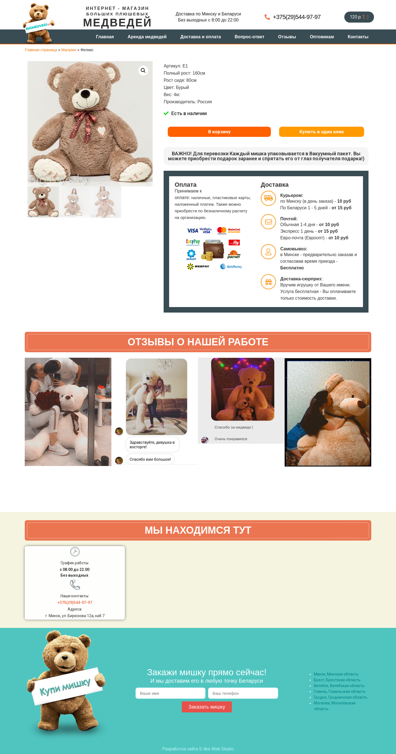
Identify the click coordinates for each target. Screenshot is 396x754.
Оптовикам (322, 36)
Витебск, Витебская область (339, 686)
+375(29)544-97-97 (74, 602)
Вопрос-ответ (249, 36)
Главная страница (41, 50)
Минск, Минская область (336, 674)
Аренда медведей (147, 36)
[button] (143, 70)
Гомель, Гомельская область (340, 691)
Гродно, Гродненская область (340, 697)
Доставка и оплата (200, 36)
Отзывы (287, 36)
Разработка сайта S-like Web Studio (198, 749)
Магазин (68, 50)
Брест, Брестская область (337, 680)
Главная (105, 36)
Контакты (358, 36)
